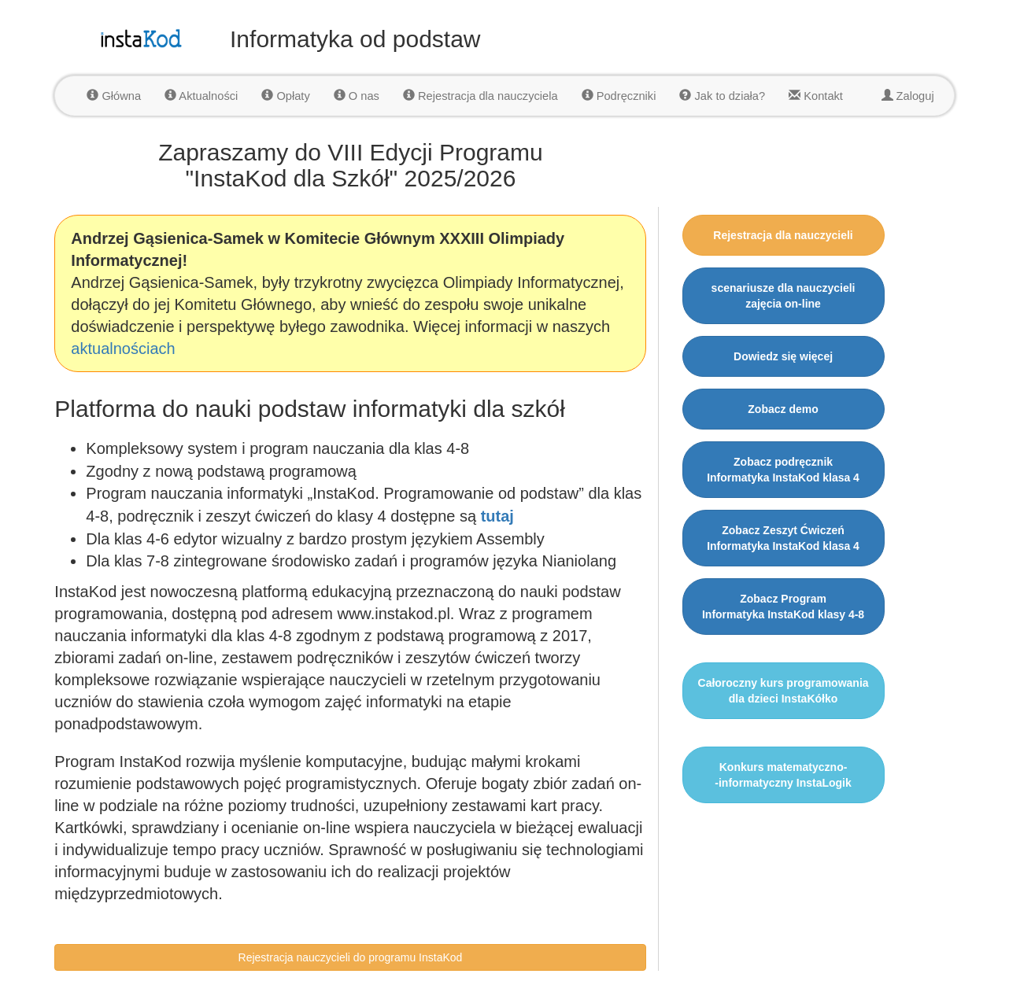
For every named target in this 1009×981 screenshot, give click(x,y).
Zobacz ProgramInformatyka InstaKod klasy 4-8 (783, 606)
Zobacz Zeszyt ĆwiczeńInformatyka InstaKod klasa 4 (783, 538)
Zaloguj (907, 96)
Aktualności (201, 96)
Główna (114, 96)
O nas (356, 96)
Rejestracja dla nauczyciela (480, 96)
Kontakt (816, 96)
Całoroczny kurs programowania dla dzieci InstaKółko (783, 691)
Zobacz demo (783, 409)
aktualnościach (123, 348)
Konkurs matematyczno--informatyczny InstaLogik (783, 775)
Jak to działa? (722, 96)
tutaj (497, 516)
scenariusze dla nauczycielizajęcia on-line (783, 296)
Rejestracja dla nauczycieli (782, 235)
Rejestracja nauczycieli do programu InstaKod (350, 957)
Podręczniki (619, 96)
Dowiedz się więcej (783, 356)
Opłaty (285, 96)
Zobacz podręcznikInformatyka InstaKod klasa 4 (783, 469)
